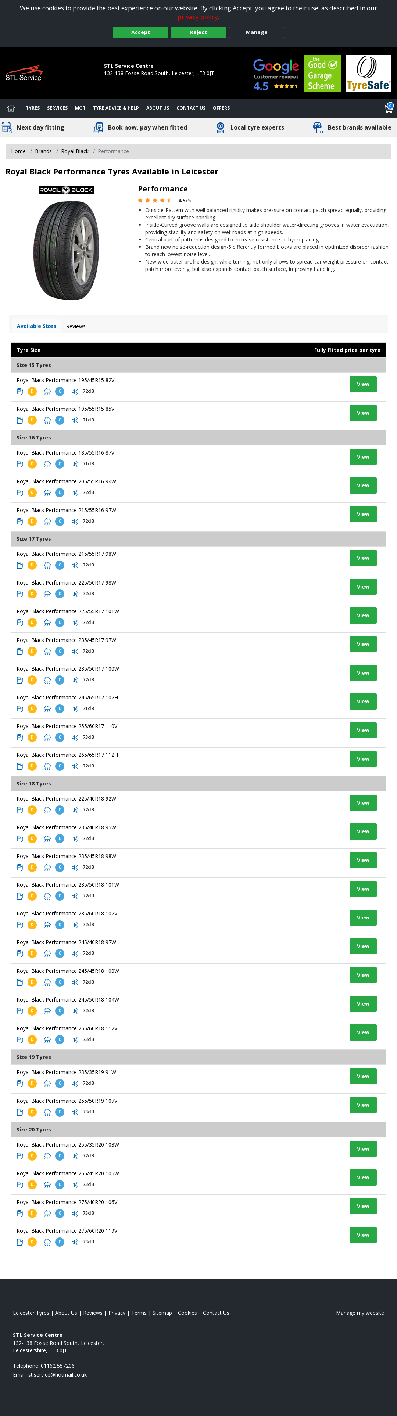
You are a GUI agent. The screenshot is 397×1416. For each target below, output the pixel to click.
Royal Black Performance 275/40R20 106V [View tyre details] (67, 1201)
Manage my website (360, 1312)
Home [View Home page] (18, 151)
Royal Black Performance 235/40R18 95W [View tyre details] (66, 827)
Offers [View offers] (221, 108)
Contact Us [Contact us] (190, 108)
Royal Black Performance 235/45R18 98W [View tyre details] (66, 855)
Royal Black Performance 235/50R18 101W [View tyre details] (68, 884)
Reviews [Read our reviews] (93, 1312)
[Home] (11, 108)
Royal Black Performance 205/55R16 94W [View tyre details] (66, 481)
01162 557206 (121, 80)
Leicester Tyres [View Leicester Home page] (31, 1312)
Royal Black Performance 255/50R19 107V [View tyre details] (67, 1100)
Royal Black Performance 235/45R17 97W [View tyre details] (66, 639)
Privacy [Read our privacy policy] (116, 1312)
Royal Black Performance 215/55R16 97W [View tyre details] (66, 509)
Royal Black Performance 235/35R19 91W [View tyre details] (66, 1072)
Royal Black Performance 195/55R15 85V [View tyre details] (65, 408)
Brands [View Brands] (43, 151)
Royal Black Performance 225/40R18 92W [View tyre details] (66, 798)
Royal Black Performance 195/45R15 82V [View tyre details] (65, 380)
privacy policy (198, 17)
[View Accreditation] (322, 72)
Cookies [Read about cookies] (187, 1312)
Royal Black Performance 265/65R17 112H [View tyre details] (67, 754)
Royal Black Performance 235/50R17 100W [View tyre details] (68, 668)
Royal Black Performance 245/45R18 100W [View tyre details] (68, 970)
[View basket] (389, 108)
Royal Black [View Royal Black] (75, 151)
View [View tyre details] (363, 384)
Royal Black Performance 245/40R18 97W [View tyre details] (66, 942)
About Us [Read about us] (66, 1312)
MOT (80, 108)
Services (57, 108)
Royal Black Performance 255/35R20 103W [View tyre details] (68, 1144)
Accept (140, 32)
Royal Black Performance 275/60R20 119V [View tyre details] (67, 1230)
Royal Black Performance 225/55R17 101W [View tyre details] (68, 611)
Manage (257, 32)
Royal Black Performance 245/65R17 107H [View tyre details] (67, 697)
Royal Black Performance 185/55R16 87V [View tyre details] (65, 452)
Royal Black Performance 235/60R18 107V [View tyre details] (67, 913)
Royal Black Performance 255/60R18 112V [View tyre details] (67, 1028)
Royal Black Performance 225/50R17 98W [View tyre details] (66, 582)
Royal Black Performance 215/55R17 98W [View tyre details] (66, 553)
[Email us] (57, 1374)
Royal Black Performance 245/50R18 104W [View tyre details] (68, 999)
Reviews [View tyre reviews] (76, 326)
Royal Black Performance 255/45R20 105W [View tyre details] (68, 1173)
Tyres (33, 108)
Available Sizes (36, 325)
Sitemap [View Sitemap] (162, 1312)
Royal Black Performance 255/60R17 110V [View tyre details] (67, 726)
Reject (198, 32)
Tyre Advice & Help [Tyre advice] (116, 108)
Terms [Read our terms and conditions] (139, 1312)
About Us (157, 108)
